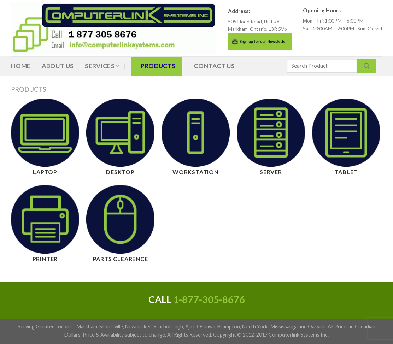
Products (158, 66)
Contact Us (214, 66)
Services (102, 66)
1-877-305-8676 (209, 299)
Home (20, 66)
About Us (58, 66)
